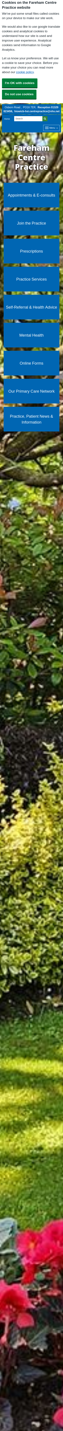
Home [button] (7, 119)
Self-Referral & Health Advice (31, 307)
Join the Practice (31, 223)
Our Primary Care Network (31, 391)
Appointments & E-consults (31, 195)
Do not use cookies (19, 94)
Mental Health (31, 335)
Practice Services (31, 279)
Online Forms (31, 363)
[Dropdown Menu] (51, 128)
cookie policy (25, 72)
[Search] (28, 118)
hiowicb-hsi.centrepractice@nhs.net (37, 111)
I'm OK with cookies (19, 83)
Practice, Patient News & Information (31, 419)
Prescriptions (31, 251)
